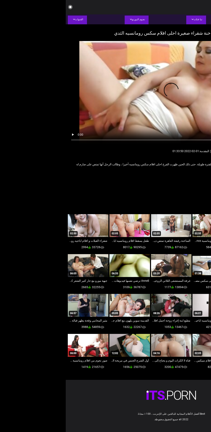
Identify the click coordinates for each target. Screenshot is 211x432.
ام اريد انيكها (175, 177)
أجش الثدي (191, 177)
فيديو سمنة (159, 177)
